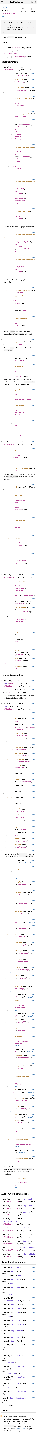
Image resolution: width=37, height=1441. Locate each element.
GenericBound (22, 1041)
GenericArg (23, 961)
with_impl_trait (13, 632)
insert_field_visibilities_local (18, 98)
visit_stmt (10, 797)
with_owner (21, 607)
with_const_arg (12, 650)
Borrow (14, 1279)
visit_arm (10, 803)
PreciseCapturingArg (12, 1084)
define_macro (11, 421)
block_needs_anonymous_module (16, 114)
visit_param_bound (14, 1036)
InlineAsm (21, 847)
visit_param (11, 821)
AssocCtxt (16, 502)
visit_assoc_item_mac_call (15, 520)
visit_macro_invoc (14, 666)
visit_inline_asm (13, 845)
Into (5, 76)
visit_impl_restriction (13, 1098)
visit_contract (12, 901)
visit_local (11, 1014)
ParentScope (20, 57)
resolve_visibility (14, 79)
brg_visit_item (9, 451)
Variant (22, 561)
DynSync (28, 1205)
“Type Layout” (21, 1428)
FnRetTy (21, 936)
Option (20, 242)
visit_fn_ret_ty (13, 934)
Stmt (14, 799)
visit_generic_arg (14, 959)
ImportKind (17, 127)
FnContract (23, 903)
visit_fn (9, 725)
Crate (15, 835)
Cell (5, 376)
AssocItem (20, 500)
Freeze (26, 1212)
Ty (7, 793)
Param (11, 823)
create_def (21, 581)
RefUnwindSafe (10, 1221)
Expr (14, 788)
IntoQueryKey (17, 1324)
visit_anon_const (13, 779)
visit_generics (12, 976)
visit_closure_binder (12, 892)
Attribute (9, 344)
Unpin (26, 1241)
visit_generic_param (15, 759)
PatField (20, 817)
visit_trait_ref (13, 1106)
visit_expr (10, 785)
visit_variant (12, 739)
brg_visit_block (10, 487)
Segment (26, 125)
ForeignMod (23, 945)
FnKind (14, 727)
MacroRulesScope (14, 376)
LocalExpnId (18, 360)
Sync (26, 1234)
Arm (12, 805)
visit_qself (11, 1090)
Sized (19, 1276)
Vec (20, 125)
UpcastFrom (12, 1373)
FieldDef (8, 92)
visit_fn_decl (12, 920)
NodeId (25, 76)
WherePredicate (19, 750)
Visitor (6, 706)
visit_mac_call (12, 1020)
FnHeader (22, 928)
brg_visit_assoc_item (12, 495)
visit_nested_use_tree (16, 1178)
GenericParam (25, 761)
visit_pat (10, 773)
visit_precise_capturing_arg (16, 1077)
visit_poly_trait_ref (12, 1066)
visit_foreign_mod (14, 942)
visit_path (10, 1049)
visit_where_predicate (13, 747)
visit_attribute (13, 839)
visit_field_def (13, 827)
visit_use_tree (12, 1121)
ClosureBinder (18, 895)
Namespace (14, 507)
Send (26, 1228)
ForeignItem (18, 267)
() (17, 850)
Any (12, 1271)
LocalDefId (21, 90)
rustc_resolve (6, 6)
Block (15, 116)
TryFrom (18, 1345)
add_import (10, 120)
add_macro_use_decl (14, 296)
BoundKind (17, 1043)
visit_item (10, 713)
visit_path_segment (14, 1055)
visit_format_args (14, 951)
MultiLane (11, 1388)
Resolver (32, 25)
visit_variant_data (14, 753)
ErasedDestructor (19, 1398)
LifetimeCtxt (19, 1008)
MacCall (21, 1022)
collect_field (12, 658)
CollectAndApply (10, 1300)
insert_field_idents (15, 88)
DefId (9, 76)
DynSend (28, 1199)
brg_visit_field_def (12, 538)
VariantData (23, 755)
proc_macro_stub (13, 390)
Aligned (15, 1267)
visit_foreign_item (14, 733)
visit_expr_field (13, 809)
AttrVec (30, 727)
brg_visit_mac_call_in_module (16, 468)
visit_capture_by (13, 882)
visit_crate (11, 833)
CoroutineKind (18, 914)
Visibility (19, 82)
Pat (12, 776)
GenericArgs (23, 970)
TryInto (18, 1355)
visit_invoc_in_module (13, 366)
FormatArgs (23, 953)
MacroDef (22, 1030)
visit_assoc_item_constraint (16, 869)
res (7, 73)
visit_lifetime (12, 1001)
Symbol (27, 242)
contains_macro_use (11, 342)
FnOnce (5, 601)
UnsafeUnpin (29, 1247)
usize (11, 663)
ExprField (19, 811)
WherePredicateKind (25, 1144)
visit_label (11, 995)
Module (17, 326)
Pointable (16, 1337)
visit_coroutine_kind (12, 911)
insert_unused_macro (15, 405)
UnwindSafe (29, 1254)
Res (19, 76)
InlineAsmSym (18, 989)
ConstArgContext (15, 655)
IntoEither (16, 1320)
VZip (16, 1383)
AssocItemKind (13, 527)
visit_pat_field (13, 815)
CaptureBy (22, 884)
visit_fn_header (13, 926)
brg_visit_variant (11, 556)
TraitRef (22, 1109)
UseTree (20, 152)
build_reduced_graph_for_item (16, 211)
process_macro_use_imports (15, 318)
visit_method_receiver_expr (15, 1159)
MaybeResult (17, 1330)
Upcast (21, 1366)
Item (15, 132)
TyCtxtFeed (17, 171)
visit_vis (10, 1129)
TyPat (14, 1117)
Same (13, 1341)
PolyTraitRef (18, 1068)
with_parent (11, 599)
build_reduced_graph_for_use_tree (18, 147)
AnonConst (26, 782)
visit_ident (11, 860)
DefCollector (17, 2)
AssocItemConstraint (12, 876)
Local (14, 1016)
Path (14, 1052)
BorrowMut (16, 1287)
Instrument (16, 1308)
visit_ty (9, 791)
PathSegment (23, 1058)
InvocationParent (9, 53)
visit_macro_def (13, 1028)
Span (14, 129)
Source (3, 16)
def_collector (6, 8)
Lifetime (20, 1005)
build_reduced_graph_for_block (17, 290)
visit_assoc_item (13, 765)
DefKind (19, 590)
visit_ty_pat (11, 1115)
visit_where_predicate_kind (15, 1140)
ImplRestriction (19, 1100)
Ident (15, 191)
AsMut (5, 683)
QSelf (14, 1092)
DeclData (6, 305)
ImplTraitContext (10, 642)
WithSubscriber (18, 1391)
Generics (22, 978)
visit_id (9, 1150)
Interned (16, 303)
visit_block (11, 719)
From (13, 1304)
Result (10, 850)
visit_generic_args (14, 967)
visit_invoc (8, 358)
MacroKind (19, 399)
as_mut (8, 690)
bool (25, 116)
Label (14, 997)
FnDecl (15, 922)
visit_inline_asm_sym (12, 986)
